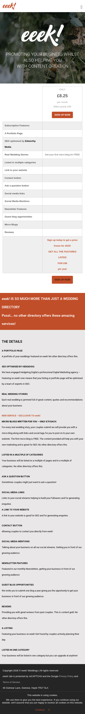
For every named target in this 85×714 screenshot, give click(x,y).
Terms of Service (11, 682)
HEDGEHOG (28, 366)
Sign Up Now (62, 114)
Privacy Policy (66, 676)
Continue (40, 709)
